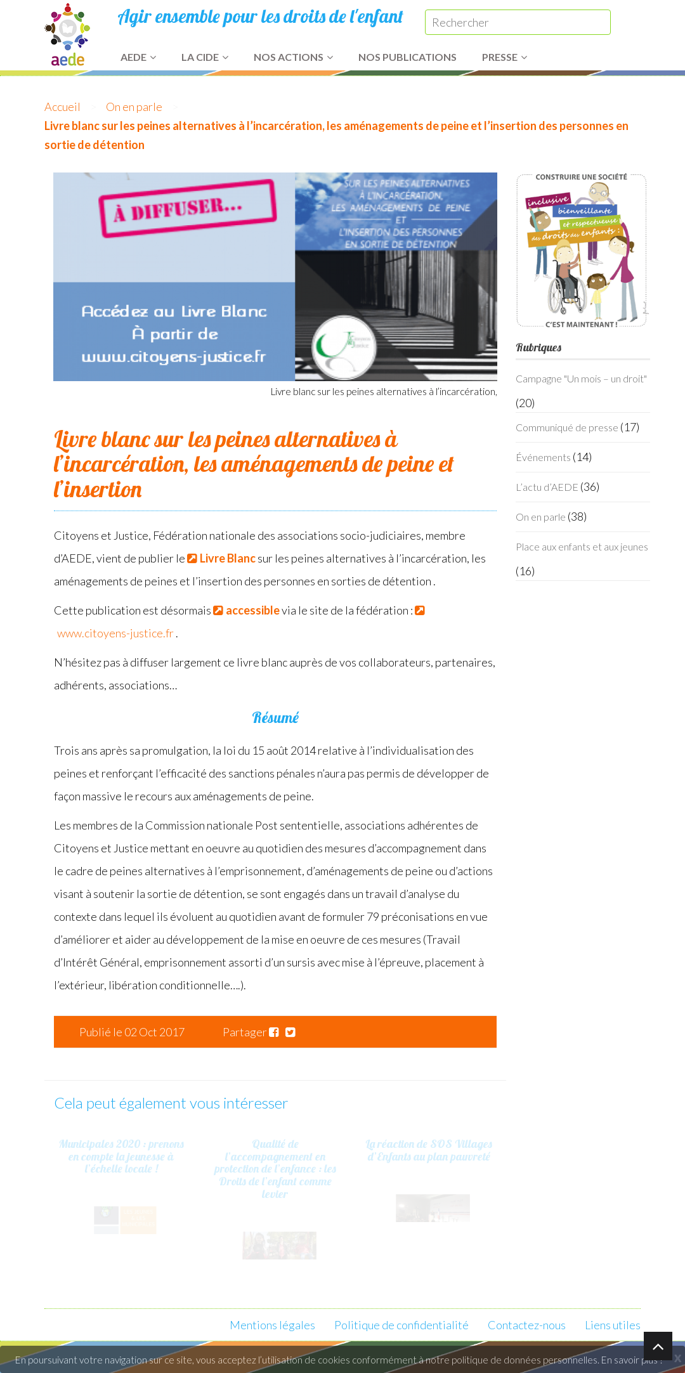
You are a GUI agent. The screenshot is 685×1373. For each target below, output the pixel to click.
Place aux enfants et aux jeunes (582, 546)
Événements (543, 457)
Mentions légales (272, 1325)
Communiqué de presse (567, 427)
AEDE (138, 57)
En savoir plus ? (632, 1359)
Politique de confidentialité (401, 1325)
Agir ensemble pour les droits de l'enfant (260, 15)
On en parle (134, 107)
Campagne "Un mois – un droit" (581, 378)
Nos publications (407, 57)
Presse (504, 57)
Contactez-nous (527, 1325)
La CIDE (204, 57)
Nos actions (293, 57)
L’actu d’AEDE (547, 487)
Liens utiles (613, 1325)
